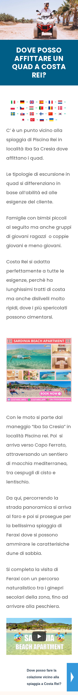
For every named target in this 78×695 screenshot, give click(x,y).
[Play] (39, 636)
